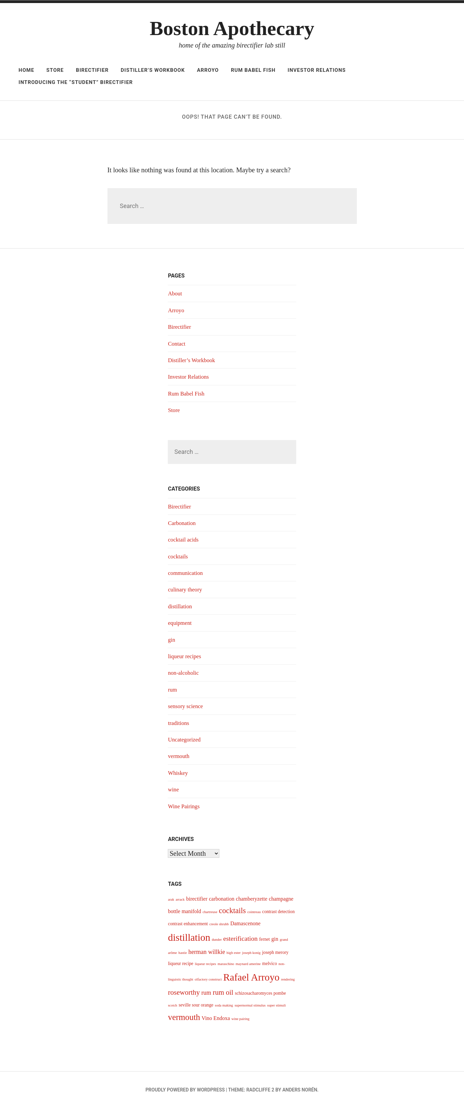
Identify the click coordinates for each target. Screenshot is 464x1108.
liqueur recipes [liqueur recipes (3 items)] (205, 964)
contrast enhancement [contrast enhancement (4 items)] (188, 923)
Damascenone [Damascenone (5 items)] (245, 923)
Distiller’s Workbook (153, 70)
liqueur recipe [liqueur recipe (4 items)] (180, 963)
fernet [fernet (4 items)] (264, 939)
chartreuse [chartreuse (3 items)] (210, 912)
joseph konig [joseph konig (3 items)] (251, 953)
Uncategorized (185, 739)
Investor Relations (317, 70)
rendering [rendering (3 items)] (288, 979)
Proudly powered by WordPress (185, 1089)
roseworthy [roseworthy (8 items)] (184, 992)
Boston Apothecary (232, 28)
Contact (177, 343)
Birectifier (92, 70)
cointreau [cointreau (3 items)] (254, 912)
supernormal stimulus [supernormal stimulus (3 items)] (250, 1005)
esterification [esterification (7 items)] (240, 938)
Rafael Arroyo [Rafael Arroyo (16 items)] (251, 977)
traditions (179, 723)
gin (172, 639)
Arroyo (208, 70)
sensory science (187, 706)
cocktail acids (184, 539)
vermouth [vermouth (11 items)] (184, 1017)
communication (187, 573)
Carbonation (183, 523)
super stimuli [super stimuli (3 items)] (276, 1005)
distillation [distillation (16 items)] (189, 937)
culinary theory (186, 589)
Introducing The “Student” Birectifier (76, 82)
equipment (180, 622)
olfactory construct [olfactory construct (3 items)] (208, 979)
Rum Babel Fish (253, 70)
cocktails (178, 556)
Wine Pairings (185, 806)
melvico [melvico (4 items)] (269, 963)
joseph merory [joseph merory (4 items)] (275, 952)
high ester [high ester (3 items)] (233, 953)
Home (26, 70)
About (175, 293)
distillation (181, 606)
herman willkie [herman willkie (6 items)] (206, 952)
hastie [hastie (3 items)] (183, 953)
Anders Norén (299, 1089)
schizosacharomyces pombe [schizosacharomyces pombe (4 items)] (260, 993)
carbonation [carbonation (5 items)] (222, 899)
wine (174, 789)
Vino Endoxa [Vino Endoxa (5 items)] (216, 1018)
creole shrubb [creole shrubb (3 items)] (219, 924)
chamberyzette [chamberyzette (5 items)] (251, 899)
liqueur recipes (186, 656)
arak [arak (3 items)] (171, 899)
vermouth (179, 756)
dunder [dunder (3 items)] (217, 939)
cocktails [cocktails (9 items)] (232, 910)
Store (55, 70)
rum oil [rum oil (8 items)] (223, 992)
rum (173, 689)
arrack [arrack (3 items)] (180, 899)
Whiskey (178, 772)
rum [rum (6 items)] (206, 992)
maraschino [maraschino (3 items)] (226, 964)
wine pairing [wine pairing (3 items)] (240, 1019)
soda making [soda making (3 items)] (224, 1005)
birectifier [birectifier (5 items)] (196, 899)
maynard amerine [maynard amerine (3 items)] (248, 964)
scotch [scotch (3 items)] (172, 1005)
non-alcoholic (184, 672)
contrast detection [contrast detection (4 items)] (278, 911)
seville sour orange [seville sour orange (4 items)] (196, 1005)
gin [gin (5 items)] (274, 939)
